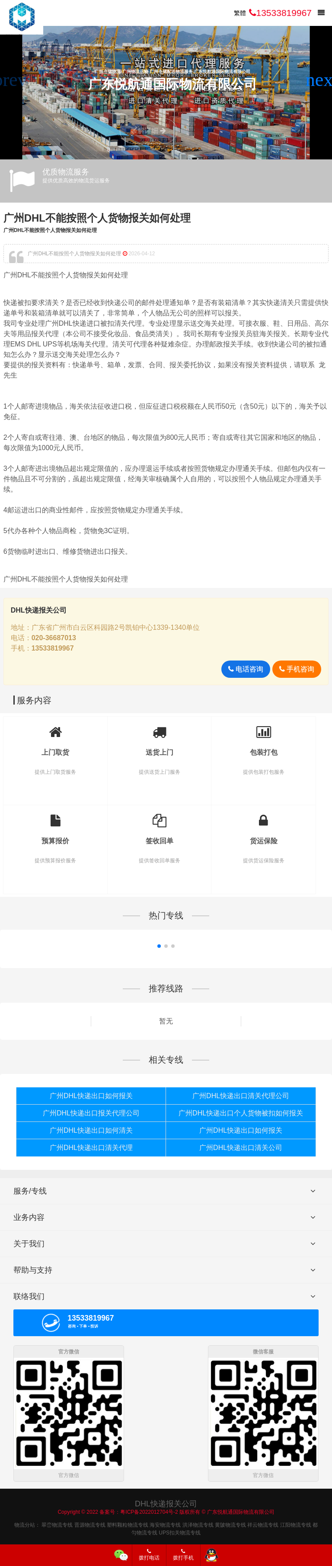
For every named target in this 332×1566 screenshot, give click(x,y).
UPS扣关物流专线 (180, 1531)
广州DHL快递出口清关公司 (240, 1147)
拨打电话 (149, 1555)
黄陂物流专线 (230, 1523)
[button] (322, 79)
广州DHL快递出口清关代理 (91, 1147)
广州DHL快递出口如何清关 (91, 1130)
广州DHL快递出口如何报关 (91, 1095)
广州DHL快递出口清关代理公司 (240, 1095)
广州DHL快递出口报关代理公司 (91, 1113)
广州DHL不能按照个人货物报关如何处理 (97, 218)
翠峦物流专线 (57, 1523)
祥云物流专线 (262, 1523)
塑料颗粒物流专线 (127, 1523)
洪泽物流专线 (198, 1523)
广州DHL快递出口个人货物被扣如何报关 (241, 1113)
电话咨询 (245, 669)
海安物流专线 (165, 1523)
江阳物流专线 (295, 1523)
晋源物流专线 (89, 1523)
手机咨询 (296, 669)
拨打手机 (183, 1555)
